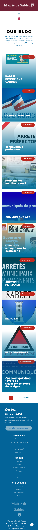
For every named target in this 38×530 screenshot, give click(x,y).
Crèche (12, 442)
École (17, 442)
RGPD (19, 477)
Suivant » (26, 398)
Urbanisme (19, 452)
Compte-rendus (19, 468)
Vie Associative (19, 493)
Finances (19, 464)
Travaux (19, 471)
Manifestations (19, 496)
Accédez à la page (18, 428)
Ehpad (19, 446)
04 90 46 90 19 (14, 526)
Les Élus (19, 461)
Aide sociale (19, 439)
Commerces (19, 486)
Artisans (19, 489)
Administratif (19, 449)
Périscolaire (24, 442)
